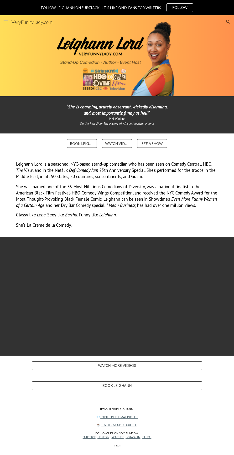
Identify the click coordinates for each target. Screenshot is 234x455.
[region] (117, 7)
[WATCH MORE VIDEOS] (117, 365)
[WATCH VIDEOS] (117, 143)
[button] (5, 21)
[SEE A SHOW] (152, 143)
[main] (117, 115)
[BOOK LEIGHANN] (81, 143)
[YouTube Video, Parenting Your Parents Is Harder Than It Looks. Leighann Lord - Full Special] (117, 296)
